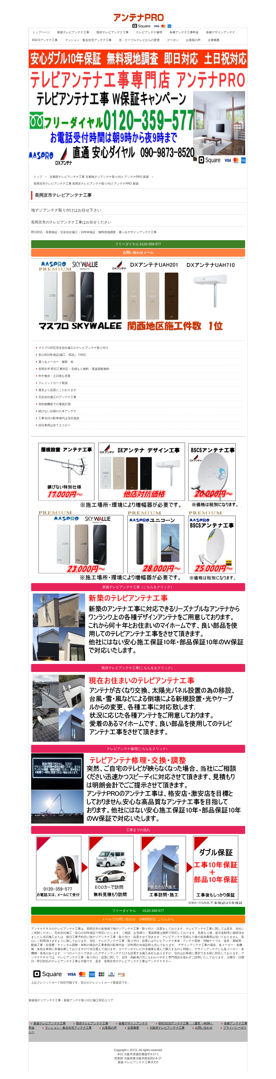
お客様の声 (193, 40)
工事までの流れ (138, 830)
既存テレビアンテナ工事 (113, 32)
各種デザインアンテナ (220, 32)
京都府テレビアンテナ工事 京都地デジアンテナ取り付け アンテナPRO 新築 (99, 176)
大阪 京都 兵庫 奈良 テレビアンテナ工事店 (138, 14)
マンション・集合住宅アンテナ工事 (88, 40)
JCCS (154, 1062)
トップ (38, 176)
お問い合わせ (204, 1027)
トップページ (41, 32)
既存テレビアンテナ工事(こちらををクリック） (138, 668)
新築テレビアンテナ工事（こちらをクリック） (138, 587)
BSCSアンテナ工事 (45, 40)
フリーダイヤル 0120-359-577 (138, 244)
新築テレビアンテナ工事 (73, 32)
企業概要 (214, 40)
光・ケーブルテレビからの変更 (139, 40)
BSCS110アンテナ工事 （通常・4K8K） (186, 1023)
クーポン (173, 40)
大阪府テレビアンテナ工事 (167, 1027)
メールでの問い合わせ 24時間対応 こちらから (138, 919)
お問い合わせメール (138, 253)
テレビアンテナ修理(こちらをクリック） (138, 749)
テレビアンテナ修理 (149, 32)
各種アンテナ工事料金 (184, 32)
